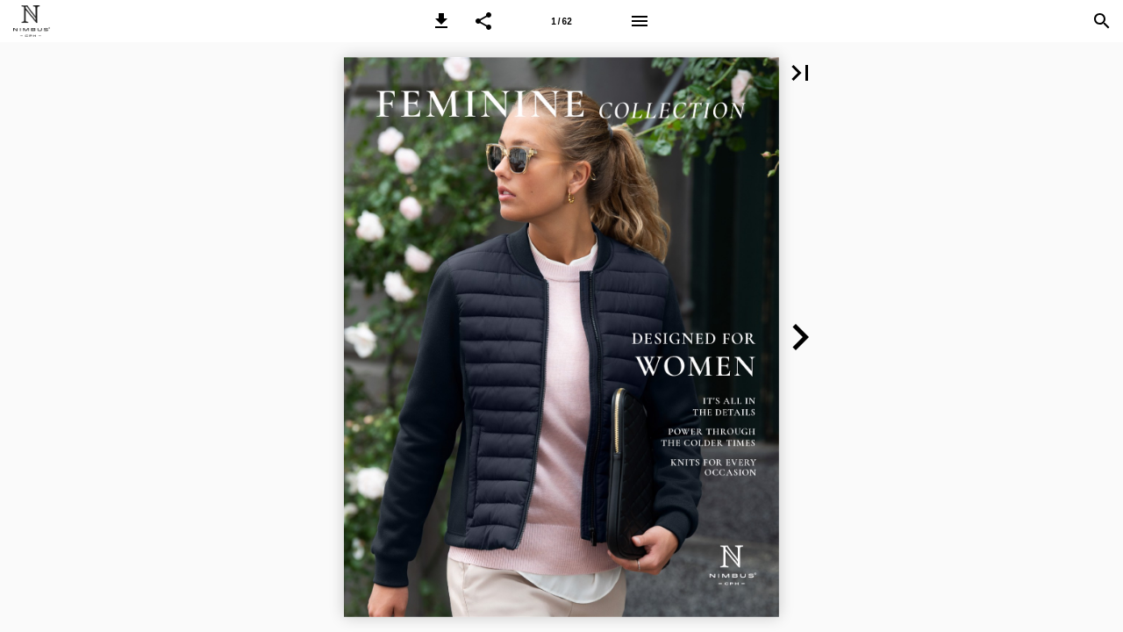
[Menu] (640, 21)
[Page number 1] (561, 21)
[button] (441, 21)
